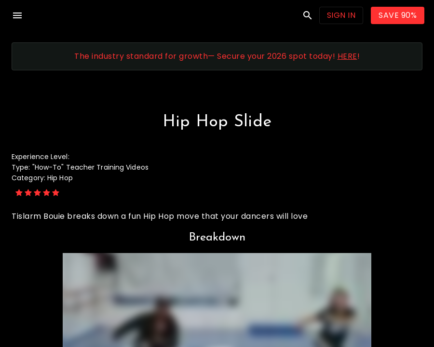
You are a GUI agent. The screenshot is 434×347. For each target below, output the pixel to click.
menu (17, 15)
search (307, 15)
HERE (347, 56)
